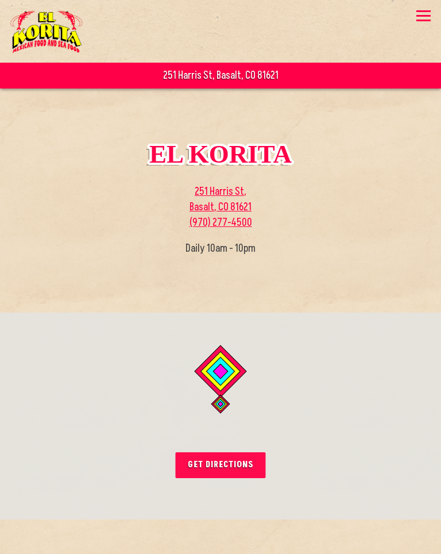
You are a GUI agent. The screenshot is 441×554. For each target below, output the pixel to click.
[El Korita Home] (47, 31)
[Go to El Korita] (220, 75)
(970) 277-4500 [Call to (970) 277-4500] (220, 223)
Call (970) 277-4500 (221, 535)
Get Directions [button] (221, 465)
